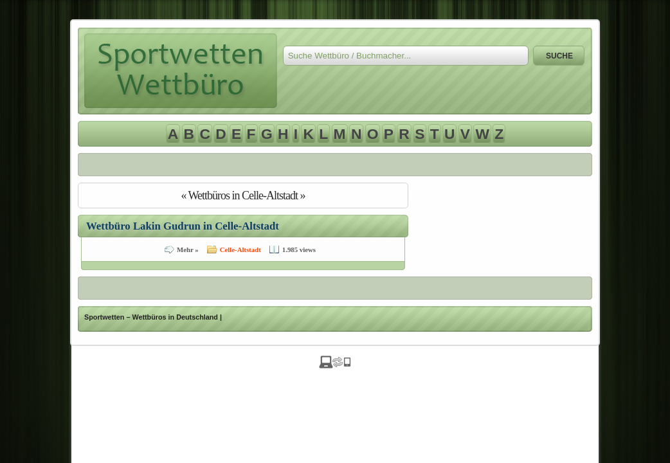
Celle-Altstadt (240, 249)
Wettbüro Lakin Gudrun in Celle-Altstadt (182, 226)
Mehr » (188, 249)
